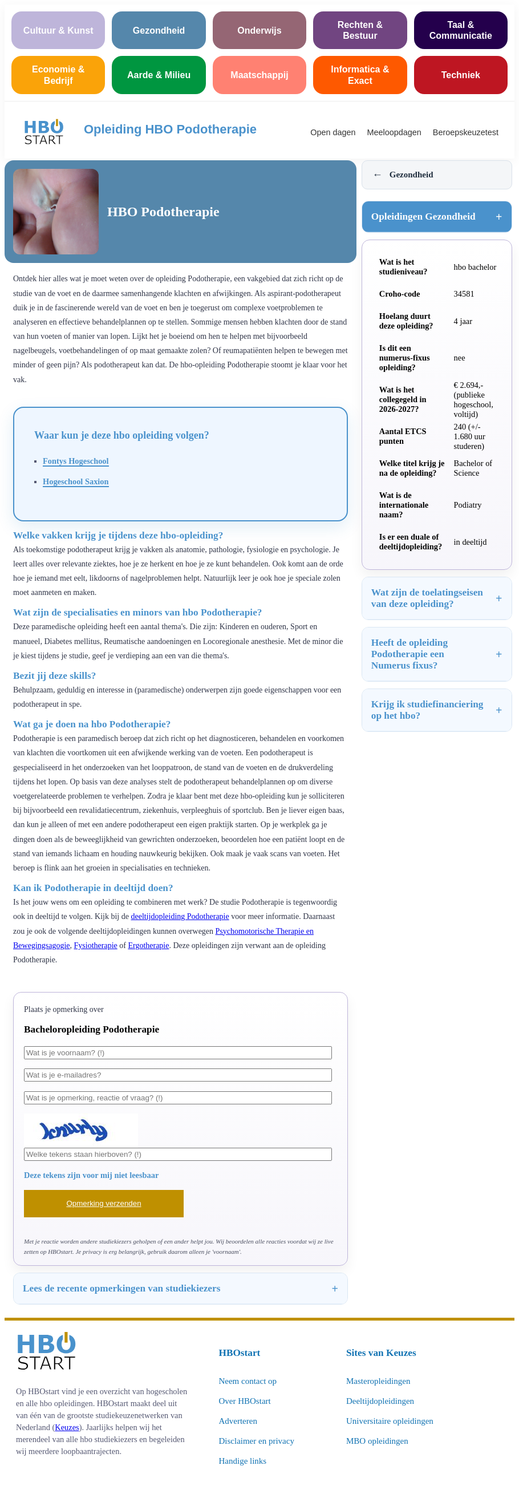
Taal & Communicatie (460, 30)
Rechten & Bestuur (360, 30)
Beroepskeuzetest (465, 132)
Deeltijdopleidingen (380, 1401)
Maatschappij (259, 75)
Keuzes (67, 1427)
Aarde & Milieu (158, 75)
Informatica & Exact (360, 74)
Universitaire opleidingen (389, 1421)
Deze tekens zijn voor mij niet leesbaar (91, 1175)
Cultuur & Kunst (58, 30)
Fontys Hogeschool (76, 460)
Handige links (242, 1460)
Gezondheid (159, 30)
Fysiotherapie (95, 945)
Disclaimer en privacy (256, 1440)
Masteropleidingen (378, 1381)
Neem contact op (247, 1381)
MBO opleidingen (377, 1440)
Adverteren (237, 1421)
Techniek (460, 75)
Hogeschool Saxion (76, 481)
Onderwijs (259, 30)
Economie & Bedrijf (58, 74)
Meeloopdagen (394, 132)
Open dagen (332, 132)
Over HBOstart (244, 1401)
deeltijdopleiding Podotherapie (180, 916)
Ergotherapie (148, 945)
